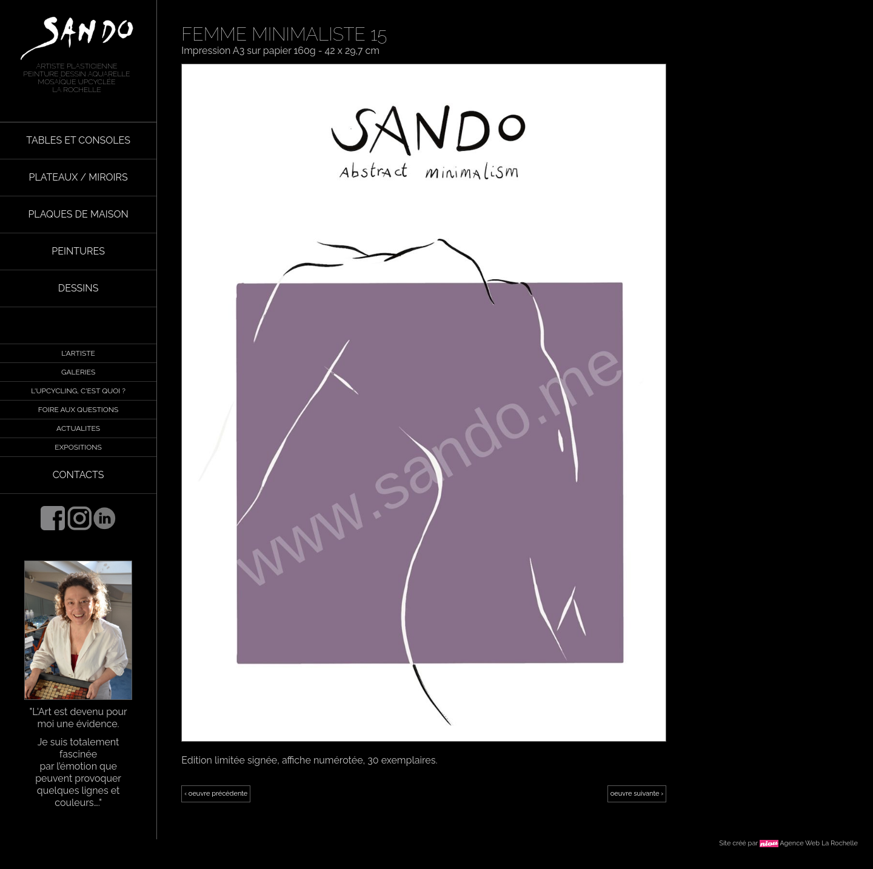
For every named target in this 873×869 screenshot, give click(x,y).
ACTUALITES (78, 428)
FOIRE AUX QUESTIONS (78, 409)
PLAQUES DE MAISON (78, 214)
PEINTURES (78, 251)
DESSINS (78, 288)
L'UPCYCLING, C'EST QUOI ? (78, 391)
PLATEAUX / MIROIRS (77, 177)
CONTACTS (78, 475)
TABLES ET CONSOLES (78, 140)
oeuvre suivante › (636, 793)
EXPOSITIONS (78, 447)
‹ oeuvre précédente (215, 793)
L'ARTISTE (78, 353)
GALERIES (78, 372)
